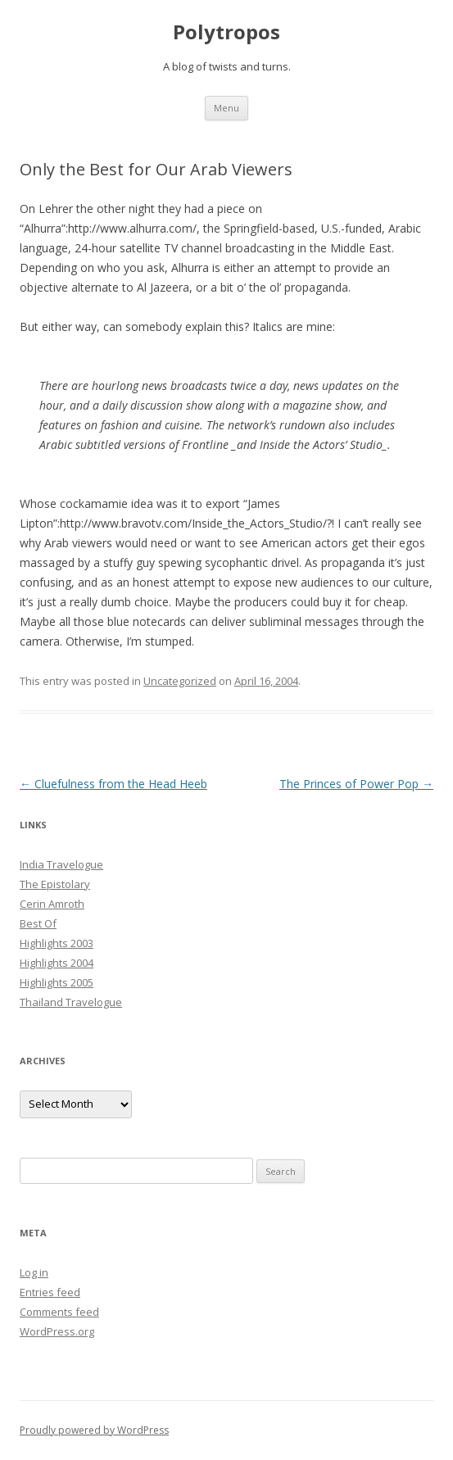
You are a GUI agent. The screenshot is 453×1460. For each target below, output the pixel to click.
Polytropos (226, 32)
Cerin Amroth (52, 903)
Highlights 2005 (56, 982)
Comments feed (59, 1311)
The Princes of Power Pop (356, 783)
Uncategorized (179, 680)
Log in (34, 1272)
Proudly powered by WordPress (94, 1430)
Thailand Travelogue (71, 1002)
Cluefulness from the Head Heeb (113, 783)
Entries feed (50, 1292)
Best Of (38, 923)
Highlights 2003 (56, 943)
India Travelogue (61, 864)
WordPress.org (57, 1331)
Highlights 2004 (56, 962)
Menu (226, 108)
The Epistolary (55, 884)
